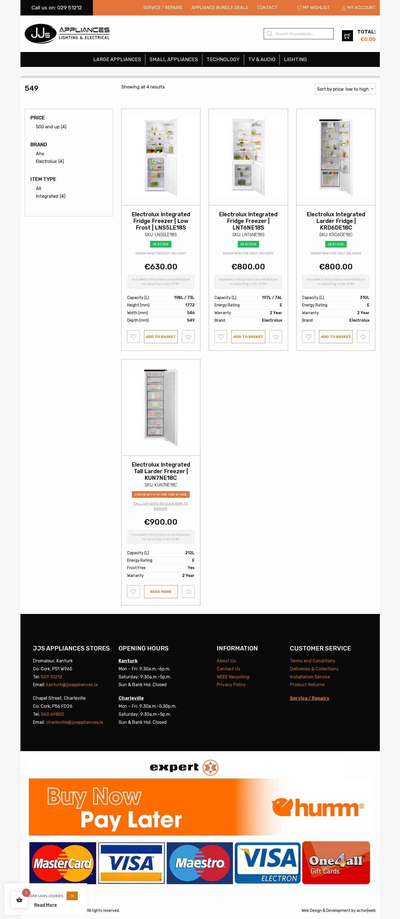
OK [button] (72, 896)
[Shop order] (345, 89)
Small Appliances (174, 59)
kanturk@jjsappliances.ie (72, 684)
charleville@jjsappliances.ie (74, 722)
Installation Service (310, 677)
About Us (226, 660)
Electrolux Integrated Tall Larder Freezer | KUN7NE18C (161, 471)
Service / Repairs (162, 7)
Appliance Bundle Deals (219, 7)
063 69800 (52, 714)
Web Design (312, 910)
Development (338, 910)
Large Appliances (117, 59)
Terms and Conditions (312, 660)
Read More (45, 904)
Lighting (295, 59)
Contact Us (228, 668)
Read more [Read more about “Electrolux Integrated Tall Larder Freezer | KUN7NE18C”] (160, 592)
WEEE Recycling (233, 677)
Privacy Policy (231, 684)
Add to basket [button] (161, 337)
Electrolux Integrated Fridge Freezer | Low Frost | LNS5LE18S (161, 221)
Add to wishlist (133, 336)
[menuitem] (163, 7)
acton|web (366, 910)
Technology (223, 59)
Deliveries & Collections (314, 668)
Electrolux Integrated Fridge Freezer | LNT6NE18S (248, 221)
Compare (188, 336)
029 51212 (51, 677)
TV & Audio (261, 59)
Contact (267, 7)
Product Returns (307, 684)
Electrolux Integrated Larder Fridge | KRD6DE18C (336, 221)
